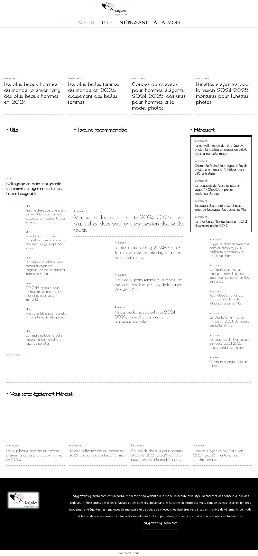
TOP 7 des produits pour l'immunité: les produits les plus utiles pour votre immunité (43, 293)
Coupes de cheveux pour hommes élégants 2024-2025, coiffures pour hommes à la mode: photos (158, 96)
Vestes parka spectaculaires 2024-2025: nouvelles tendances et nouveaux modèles (146, 317)
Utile (8, 178)
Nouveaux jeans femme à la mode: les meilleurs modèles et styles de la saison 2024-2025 (148, 284)
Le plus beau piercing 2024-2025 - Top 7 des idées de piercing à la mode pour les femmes (149, 252)
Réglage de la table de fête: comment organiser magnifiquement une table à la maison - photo (45, 268)
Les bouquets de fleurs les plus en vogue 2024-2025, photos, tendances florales (217, 189)
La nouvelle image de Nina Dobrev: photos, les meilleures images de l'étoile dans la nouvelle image (221, 149)
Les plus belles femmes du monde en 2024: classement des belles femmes (93, 93)
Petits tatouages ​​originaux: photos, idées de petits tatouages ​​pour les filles (227, 299)
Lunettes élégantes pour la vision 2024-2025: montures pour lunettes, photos (223, 93)
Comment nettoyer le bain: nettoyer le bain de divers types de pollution (44, 339)
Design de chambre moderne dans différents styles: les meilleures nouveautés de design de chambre (229, 250)
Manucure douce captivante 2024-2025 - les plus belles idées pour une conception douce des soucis (129, 223)
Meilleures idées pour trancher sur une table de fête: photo (47, 315)
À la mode (137, 78)
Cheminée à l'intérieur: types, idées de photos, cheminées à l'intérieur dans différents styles (221, 169)
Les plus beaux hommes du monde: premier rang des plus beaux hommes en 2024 (32, 93)
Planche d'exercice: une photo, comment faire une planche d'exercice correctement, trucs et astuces (46, 216)
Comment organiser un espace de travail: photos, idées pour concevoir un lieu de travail (229, 275)
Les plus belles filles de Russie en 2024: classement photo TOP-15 (221, 223)
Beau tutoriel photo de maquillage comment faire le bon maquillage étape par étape (45, 242)
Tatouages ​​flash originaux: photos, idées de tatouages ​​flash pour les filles (220, 207)
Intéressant (10, 78)
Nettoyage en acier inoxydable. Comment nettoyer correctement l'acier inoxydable (34, 188)
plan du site (13, 355)
